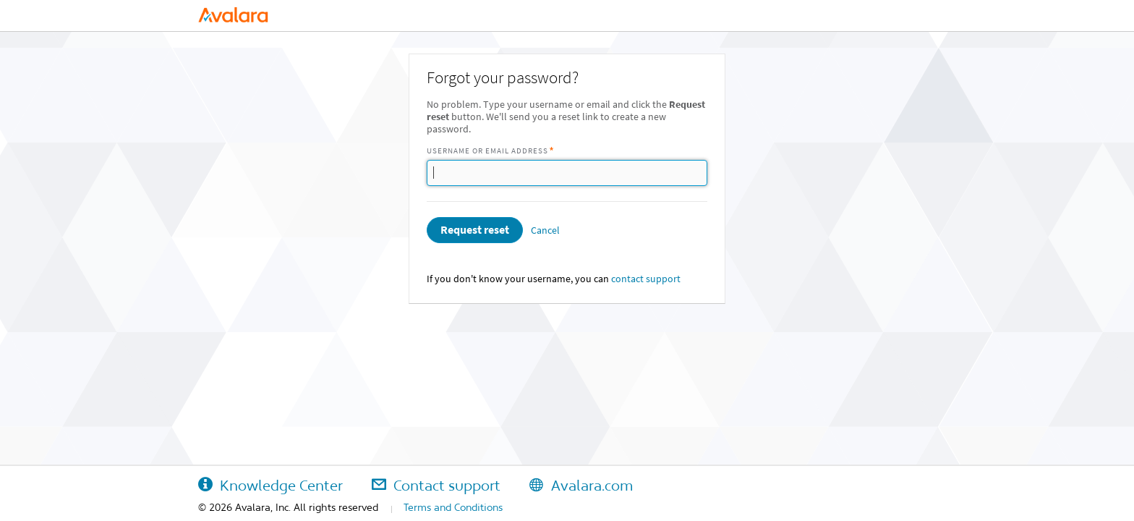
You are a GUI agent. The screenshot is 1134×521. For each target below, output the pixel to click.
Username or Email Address (487, 150)
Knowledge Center (270, 485)
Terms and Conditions (453, 507)
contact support (646, 279)
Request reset (474, 229)
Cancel (545, 230)
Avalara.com (581, 485)
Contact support (436, 485)
